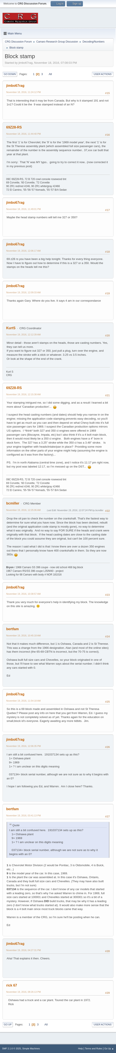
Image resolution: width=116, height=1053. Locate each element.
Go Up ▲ (109, 1048)
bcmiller (12, 503)
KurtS (11, 328)
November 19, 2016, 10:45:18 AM (23, 635)
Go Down (10, 74)
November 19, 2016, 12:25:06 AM (23, 510)
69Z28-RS (14, 127)
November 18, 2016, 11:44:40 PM (23, 134)
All (50, 74)
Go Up (8, 1024)
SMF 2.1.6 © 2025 (11, 1048)
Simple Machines (31, 1048)
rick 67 (11, 985)
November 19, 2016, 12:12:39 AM (23, 334)
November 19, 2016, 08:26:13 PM (23, 992)
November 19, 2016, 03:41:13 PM (23, 815)
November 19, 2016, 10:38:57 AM (23, 594)
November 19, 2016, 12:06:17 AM (23, 250)
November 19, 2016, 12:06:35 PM (23, 746)
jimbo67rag (15, 85)
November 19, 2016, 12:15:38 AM (23, 394)
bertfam (12, 629)
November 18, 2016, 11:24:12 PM (23, 92)
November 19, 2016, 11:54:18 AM (23, 700)
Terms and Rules (93, 1048)
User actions (103, 74)
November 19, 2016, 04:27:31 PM (23, 950)
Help (80, 1048)
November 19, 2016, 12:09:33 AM (23, 292)
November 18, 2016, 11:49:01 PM (23, 209)
